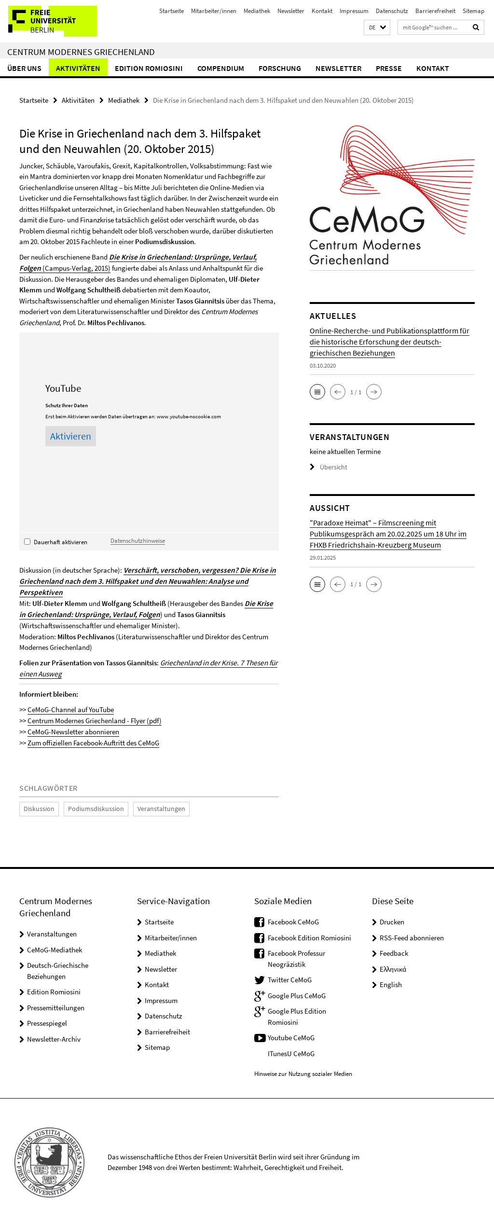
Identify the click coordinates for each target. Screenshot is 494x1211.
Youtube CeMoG (291, 1022)
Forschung (280, 68)
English (391, 969)
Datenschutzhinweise (137, 540)
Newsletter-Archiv (54, 1024)
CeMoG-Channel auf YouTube (70, 696)
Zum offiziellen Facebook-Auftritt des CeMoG (93, 728)
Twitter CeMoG (290, 964)
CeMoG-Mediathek (54, 934)
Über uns (24, 68)
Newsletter (290, 11)
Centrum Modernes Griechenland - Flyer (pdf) (94, 706)
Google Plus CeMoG (297, 980)
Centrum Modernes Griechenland (81, 51)
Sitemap (473, 11)
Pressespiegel (47, 1008)
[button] (377, 28)
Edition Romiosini (149, 68)
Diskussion (37, 794)
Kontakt (322, 11)
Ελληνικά (393, 954)
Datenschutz (392, 11)
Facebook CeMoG (293, 906)
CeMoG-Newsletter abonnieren (73, 717)
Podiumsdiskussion (88, 794)
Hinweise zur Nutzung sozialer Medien (303, 1059)
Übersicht (327, 467)
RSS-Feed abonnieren (412, 922)
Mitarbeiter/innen (213, 11)
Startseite (171, 11)
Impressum (354, 11)
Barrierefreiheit (435, 11)
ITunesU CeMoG (291, 1038)
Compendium (220, 68)
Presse (389, 68)
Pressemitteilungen (55, 992)
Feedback (394, 938)
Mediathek (257, 11)
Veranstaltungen (148, 794)
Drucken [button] (392, 906)
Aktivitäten (78, 68)
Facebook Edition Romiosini (309, 922)
